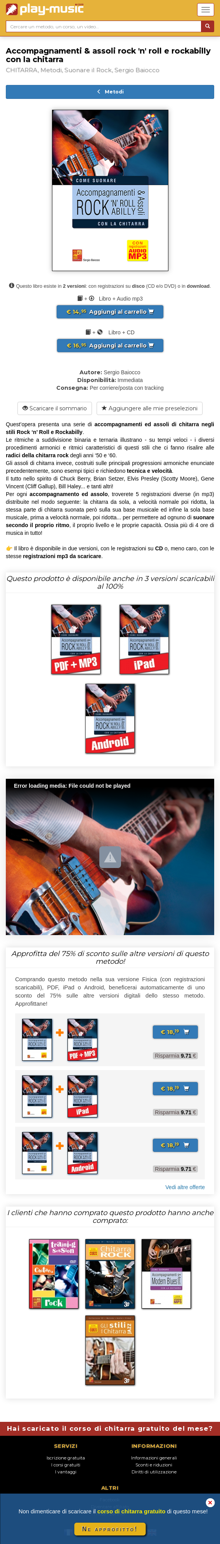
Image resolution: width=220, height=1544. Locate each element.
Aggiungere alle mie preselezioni (149, 408)
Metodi (110, 92)
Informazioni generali (154, 1458)
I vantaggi (65, 1472)
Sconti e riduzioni (153, 1465)
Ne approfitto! (110, 1529)
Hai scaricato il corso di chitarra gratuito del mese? (110, 1428)
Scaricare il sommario (55, 408)
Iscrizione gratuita (66, 1458)
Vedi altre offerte (185, 1187)
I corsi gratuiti (65, 1465)
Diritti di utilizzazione (154, 1472)
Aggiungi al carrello (110, 311)
